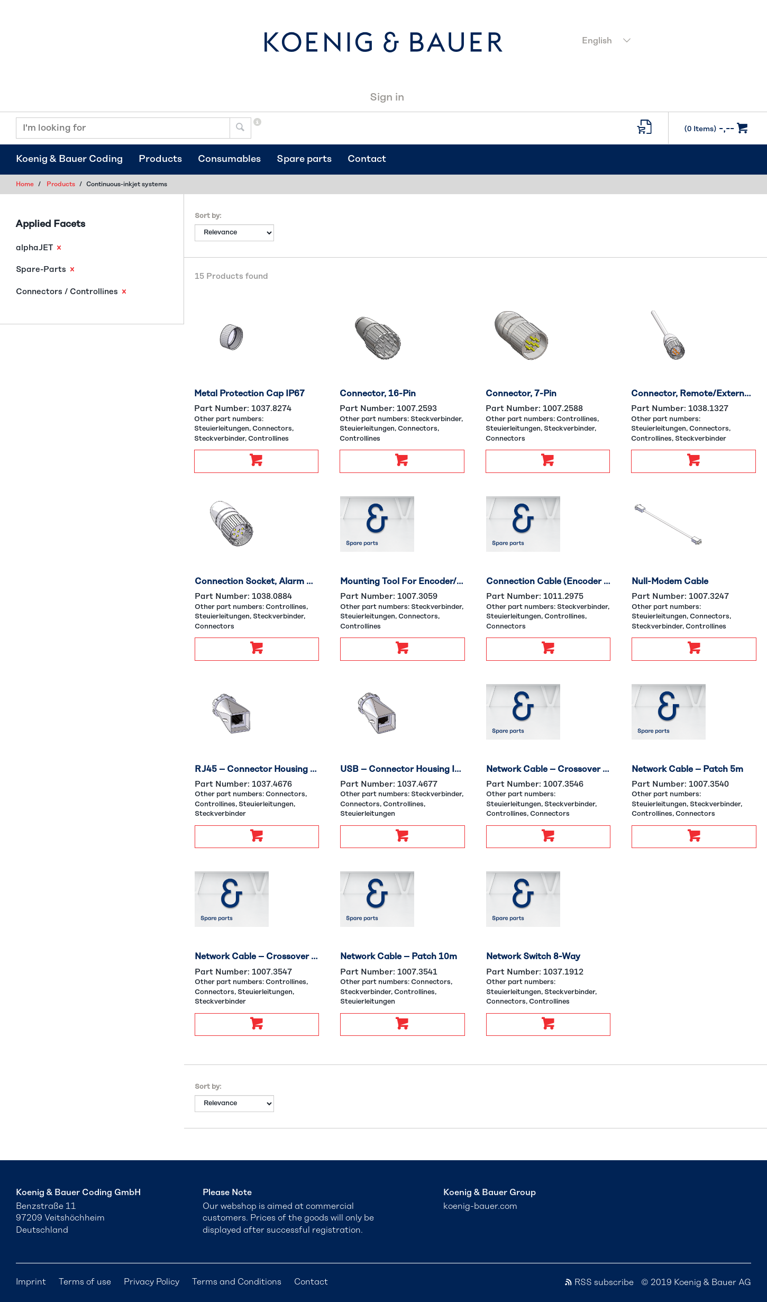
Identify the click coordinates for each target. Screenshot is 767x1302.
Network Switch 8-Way (533, 956)
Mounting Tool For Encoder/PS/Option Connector (402, 581)
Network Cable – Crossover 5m (548, 769)
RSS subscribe (599, 1282)
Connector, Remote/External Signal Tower (693, 393)
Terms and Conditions (236, 1282)
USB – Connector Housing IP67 (402, 769)
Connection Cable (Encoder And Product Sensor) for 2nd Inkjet (548, 581)
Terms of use (85, 1282)
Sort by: (208, 216)
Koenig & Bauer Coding (69, 159)
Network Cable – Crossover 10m (257, 956)
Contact (367, 159)
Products (160, 159)
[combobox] (664, 41)
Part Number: (242, 409)
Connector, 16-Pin (378, 393)
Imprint (31, 1282)
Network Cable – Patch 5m (687, 769)
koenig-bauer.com (480, 1206)
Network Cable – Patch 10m (398, 956)
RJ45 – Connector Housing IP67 (257, 769)
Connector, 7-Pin (521, 393)
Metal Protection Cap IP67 (249, 393)
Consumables (229, 159)
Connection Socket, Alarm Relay (257, 581)
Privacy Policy (151, 1282)
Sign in (387, 97)
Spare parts (304, 159)
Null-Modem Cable (670, 581)
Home (25, 184)
